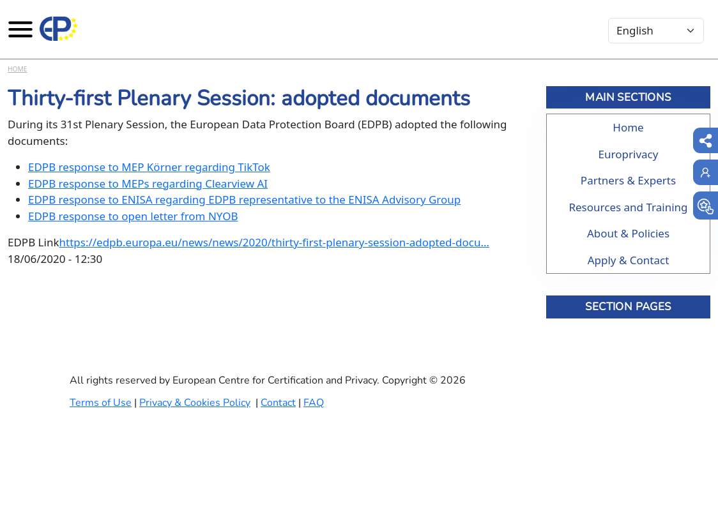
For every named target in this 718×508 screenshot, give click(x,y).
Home (17, 68)
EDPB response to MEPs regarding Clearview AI (148, 183)
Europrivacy (629, 154)
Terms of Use (101, 403)
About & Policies (628, 233)
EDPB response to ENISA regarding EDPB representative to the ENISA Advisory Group (244, 199)
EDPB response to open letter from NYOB (133, 216)
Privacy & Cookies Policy (194, 403)
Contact (278, 403)
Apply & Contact (628, 260)
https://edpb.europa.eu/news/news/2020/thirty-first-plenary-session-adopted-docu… (274, 242)
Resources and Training (628, 207)
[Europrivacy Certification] (59, 28)
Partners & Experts (628, 180)
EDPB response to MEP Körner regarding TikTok (149, 167)
